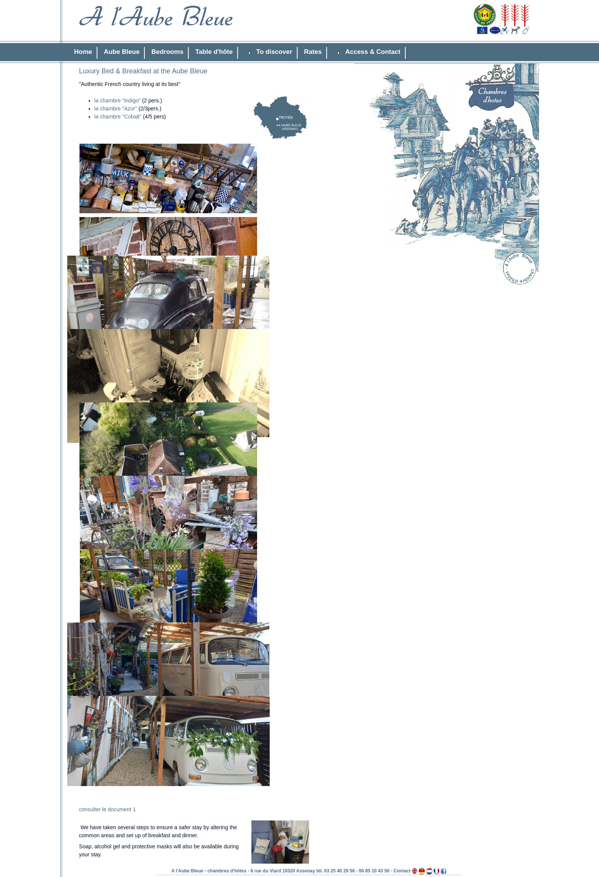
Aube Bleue (122, 51)
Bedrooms (167, 51)
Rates (313, 51)
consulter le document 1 (107, 809)
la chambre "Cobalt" (118, 116)
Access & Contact (373, 51)
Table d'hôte (214, 51)
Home (83, 51)
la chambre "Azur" (116, 108)
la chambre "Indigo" (117, 100)
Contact (402, 871)
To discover (274, 51)
